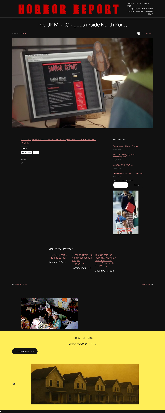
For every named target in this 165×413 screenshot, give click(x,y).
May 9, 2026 (117, 149)
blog (23, 33)
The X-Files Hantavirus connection (128, 173)
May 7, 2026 (117, 176)
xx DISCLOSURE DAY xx (122, 165)
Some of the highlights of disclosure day (124, 155)
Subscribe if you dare (25, 351)
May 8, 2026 (117, 160)
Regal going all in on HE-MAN (125, 146)
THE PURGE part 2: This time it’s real (58, 256)
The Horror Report (147, 33)
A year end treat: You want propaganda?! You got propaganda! (82, 259)
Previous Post (21, 284)
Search (137, 185)
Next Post (146, 284)
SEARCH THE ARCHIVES (123, 180)
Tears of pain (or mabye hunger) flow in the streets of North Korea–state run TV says (105, 260)
